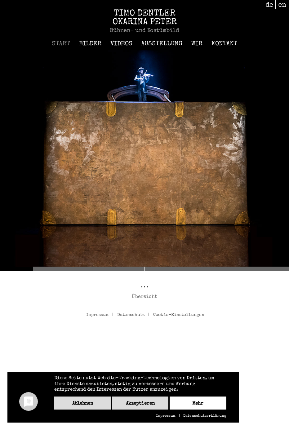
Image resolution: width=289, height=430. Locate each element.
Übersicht (144, 297)
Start (61, 44)
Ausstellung (161, 44)
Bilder (90, 44)
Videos (121, 44)
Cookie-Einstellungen (178, 315)
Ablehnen (82, 403)
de (269, 4)
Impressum (97, 315)
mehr (197, 403)
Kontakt (224, 44)
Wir (196, 44)
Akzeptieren (140, 403)
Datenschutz (130, 315)
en (282, 4)
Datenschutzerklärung (204, 416)
